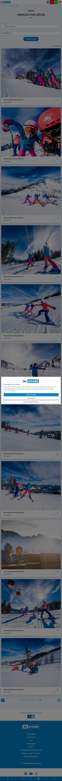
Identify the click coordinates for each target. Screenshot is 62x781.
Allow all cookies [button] (31, 394)
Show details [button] (31, 398)
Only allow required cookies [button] (31, 402)
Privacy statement (12, 390)
